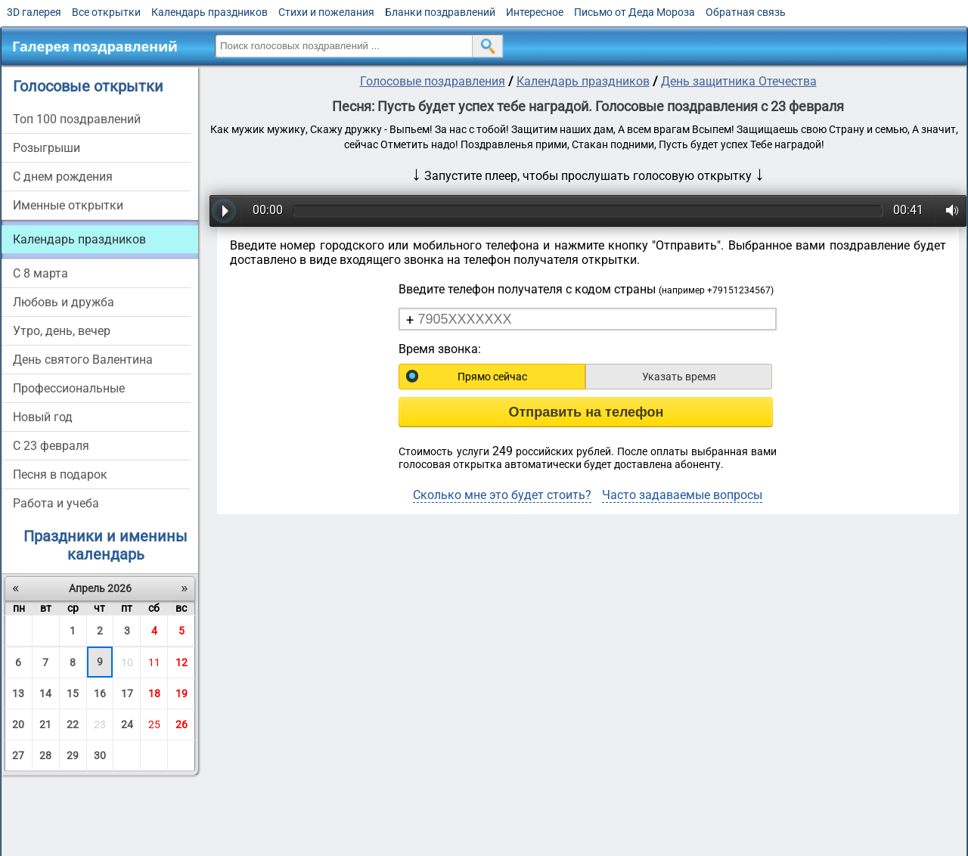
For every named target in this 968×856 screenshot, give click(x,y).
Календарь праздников (209, 12)
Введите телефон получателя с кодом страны (586, 289)
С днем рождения (63, 176)
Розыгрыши (46, 148)
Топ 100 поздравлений (77, 119)
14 (45, 693)
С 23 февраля (51, 446)
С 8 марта (40, 273)
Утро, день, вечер (61, 331)
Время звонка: (440, 349)
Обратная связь (746, 12)
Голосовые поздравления (432, 81)
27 (18, 755)
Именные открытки (68, 205)
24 (127, 724)
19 (181, 693)
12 (181, 662)
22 (73, 724)
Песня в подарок (60, 474)
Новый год (43, 417)
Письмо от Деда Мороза (634, 12)
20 (18, 724)
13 (18, 693)
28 (45, 755)
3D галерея (34, 12)
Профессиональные (69, 388)
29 (73, 755)
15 (73, 693)
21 (45, 724)
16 (100, 693)
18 (154, 693)
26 (181, 724)
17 (127, 693)
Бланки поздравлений (440, 12)
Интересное (534, 12)
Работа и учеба (56, 503)
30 (100, 755)
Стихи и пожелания (326, 12)
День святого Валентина (83, 359)
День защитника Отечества (739, 81)
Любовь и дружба (63, 302)
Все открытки (106, 12)
